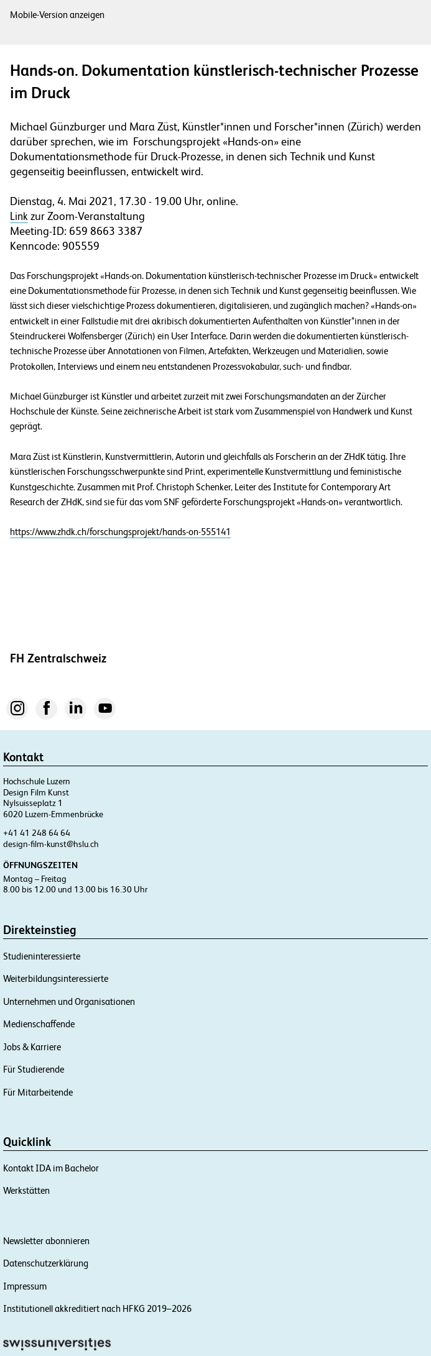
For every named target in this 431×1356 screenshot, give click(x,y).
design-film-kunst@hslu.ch (51, 844)
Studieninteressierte (41, 956)
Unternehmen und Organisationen (69, 1001)
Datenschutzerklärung (45, 1263)
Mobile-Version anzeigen (57, 14)
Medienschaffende (39, 1024)
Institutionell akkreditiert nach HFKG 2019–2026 (97, 1308)
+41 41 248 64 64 (36, 833)
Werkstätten (26, 1190)
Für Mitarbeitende (38, 1092)
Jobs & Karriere (32, 1047)
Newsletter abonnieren (46, 1240)
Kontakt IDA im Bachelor (51, 1168)
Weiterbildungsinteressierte (55, 978)
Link (19, 216)
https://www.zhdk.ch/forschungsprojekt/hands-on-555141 (120, 531)
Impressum (25, 1286)
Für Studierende (33, 1069)
